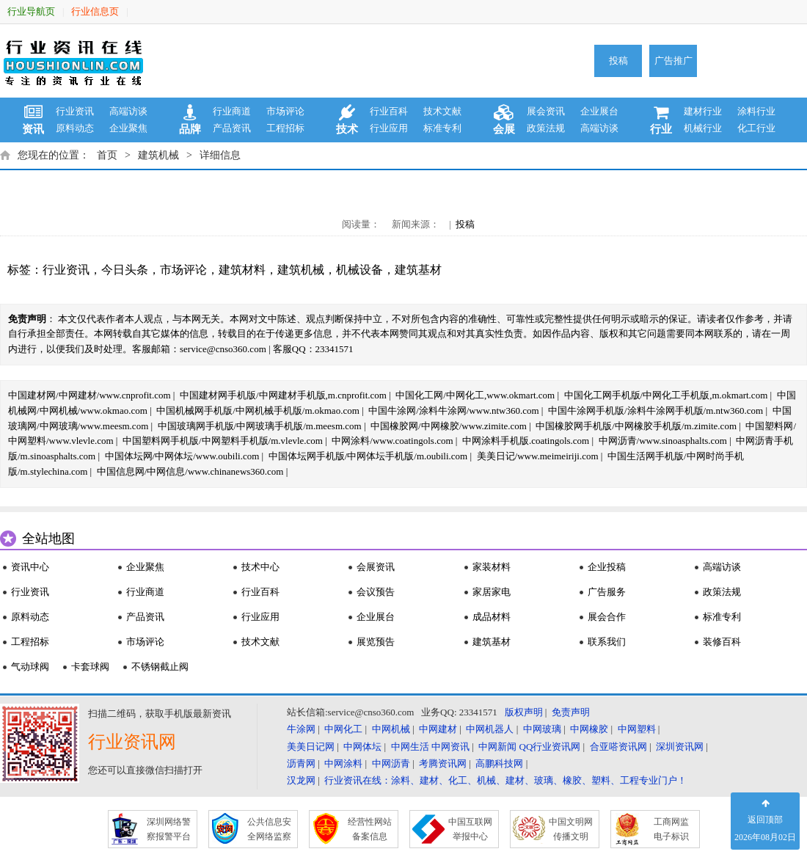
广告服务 (607, 591)
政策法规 (546, 128)
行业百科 (389, 111)
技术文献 (442, 111)
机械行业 (703, 128)
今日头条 (124, 269)
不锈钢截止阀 (160, 666)
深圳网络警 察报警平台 (169, 829)
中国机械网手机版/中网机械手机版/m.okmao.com (257, 410)
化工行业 (756, 128)
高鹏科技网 (499, 763)
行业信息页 (95, 11)
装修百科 (722, 641)
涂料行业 (756, 111)
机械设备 (359, 269)
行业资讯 (75, 111)
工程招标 (285, 128)
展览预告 (376, 641)
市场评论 (285, 111)
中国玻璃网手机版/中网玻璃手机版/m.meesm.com (260, 425)
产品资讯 (232, 128)
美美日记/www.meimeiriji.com (538, 456)
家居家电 (491, 591)
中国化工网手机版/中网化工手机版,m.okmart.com (666, 395)
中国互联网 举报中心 (470, 829)
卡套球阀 (90, 666)
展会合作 (607, 616)
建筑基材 (418, 269)
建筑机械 (158, 155)
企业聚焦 (128, 128)
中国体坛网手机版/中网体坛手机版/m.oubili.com (368, 456)
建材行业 (703, 111)
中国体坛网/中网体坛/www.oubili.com (182, 456)
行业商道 (232, 111)
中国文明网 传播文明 (571, 829)
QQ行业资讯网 (550, 746)
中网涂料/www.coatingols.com (392, 440)
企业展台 (599, 111)
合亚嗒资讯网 (618, 746)
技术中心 (260, 566)
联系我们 (607, 641)
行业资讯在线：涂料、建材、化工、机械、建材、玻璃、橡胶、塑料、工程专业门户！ (505, 780)
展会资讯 (546, 111)
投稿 (618, 60)
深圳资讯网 (680, 746)
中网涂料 (343, 763)
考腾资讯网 (443, 763)
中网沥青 (391, 763)
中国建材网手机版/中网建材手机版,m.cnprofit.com (283, 395)
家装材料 (491, 566)
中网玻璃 (542, 728)
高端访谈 (128, 111)
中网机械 (391, 728)
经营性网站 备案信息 (370, 829)
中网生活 (410, 746)
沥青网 (301, 763)
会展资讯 (376, 566)
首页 (107, 155)
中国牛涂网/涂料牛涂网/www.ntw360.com (453, 410)
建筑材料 (242, 269)
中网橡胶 (589, 728)
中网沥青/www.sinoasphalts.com (663, 440)
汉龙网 (301, 780)
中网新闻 (497, 746)
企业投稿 (607, 566)
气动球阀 (30, 666)
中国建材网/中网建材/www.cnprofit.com (89, 395)
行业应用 (389, 128)
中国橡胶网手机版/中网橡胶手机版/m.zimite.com (636, 425)
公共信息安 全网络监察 (269, 829)
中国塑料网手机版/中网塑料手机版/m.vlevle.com (223, 440)
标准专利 (442, 128)
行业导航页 (31, 11)
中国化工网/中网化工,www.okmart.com (475, 395)
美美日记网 (311, 746)
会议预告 (376, 591)
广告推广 (673, 60)
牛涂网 (301, 728)
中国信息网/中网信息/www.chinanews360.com (190, 471)
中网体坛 (362, 746)
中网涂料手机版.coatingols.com (525, 440)
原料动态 (75, 128)
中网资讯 (450, 746)
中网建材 (438, 728)
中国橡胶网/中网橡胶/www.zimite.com (448, 425)
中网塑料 (637, 728)
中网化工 (343, 728)
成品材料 (491, 616)
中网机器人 (490, 728)
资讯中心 (30, 566)
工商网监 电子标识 (671, 829)
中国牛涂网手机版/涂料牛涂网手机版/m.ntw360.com (655, 410)
